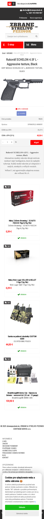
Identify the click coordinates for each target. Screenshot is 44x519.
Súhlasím (22, 507)
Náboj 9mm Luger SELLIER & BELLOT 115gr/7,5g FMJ (22, 281)
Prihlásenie (23, 18)
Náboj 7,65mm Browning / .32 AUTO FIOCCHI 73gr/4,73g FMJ (22, 222)
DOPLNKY (10, 53)
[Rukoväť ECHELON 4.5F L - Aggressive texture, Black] (22, 74)
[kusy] (7, 142)
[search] (36, 36)
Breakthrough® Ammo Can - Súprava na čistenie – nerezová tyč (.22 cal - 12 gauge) (22, 394)
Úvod (3, 53)
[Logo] (22, 27)
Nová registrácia (36, 18)
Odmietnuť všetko (22, 513)
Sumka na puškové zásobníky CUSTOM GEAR (22, 337)
